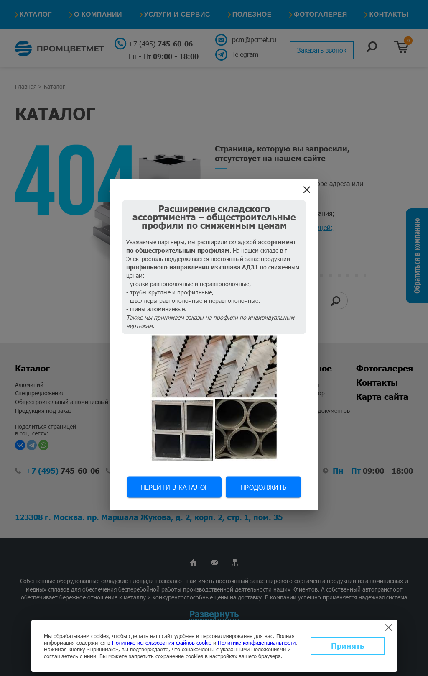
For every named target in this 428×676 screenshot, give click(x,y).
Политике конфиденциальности (257, 642)
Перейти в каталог (174, 487)
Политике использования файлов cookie (161, 642)
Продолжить (263, 487)
